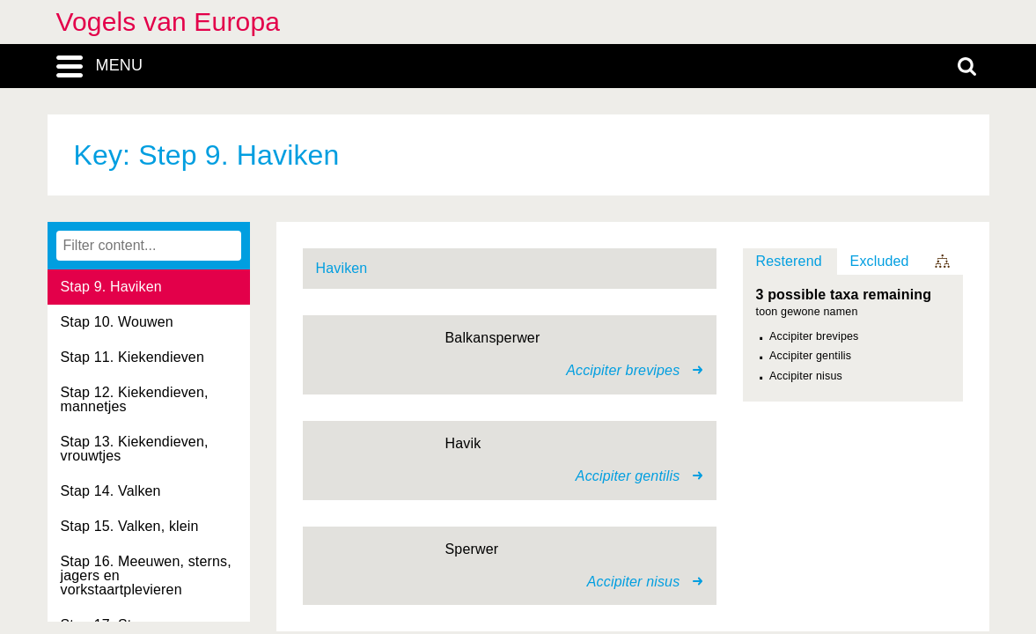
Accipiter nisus (805, 376)
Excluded (879, 261)
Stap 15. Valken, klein (130, 526)
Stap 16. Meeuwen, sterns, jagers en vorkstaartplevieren (146, 575)
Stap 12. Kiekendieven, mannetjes (135, 399)
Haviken (342, 268)
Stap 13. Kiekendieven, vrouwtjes (135, 448)
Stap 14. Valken (111, 490)
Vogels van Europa (168, 21)
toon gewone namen (807, 312)
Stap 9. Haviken (111, 286)
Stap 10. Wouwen (117, 321)
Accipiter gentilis (810, 356)
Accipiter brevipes (814, 336)
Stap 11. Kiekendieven (132, 357)
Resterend (789, 261)
